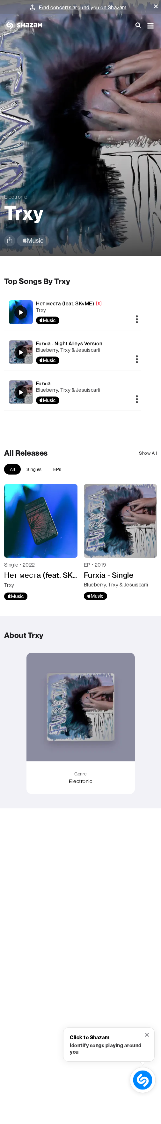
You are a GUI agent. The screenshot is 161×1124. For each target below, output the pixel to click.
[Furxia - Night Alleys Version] (72, 352)
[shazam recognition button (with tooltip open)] (143, 1080)
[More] (137, 319)
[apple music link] (33, 240)
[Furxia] (72, 392)
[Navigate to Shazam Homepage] (26, 25)
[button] (156, 6)
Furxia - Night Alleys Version (69, 343)
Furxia (43, 383)
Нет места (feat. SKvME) (65, 303)
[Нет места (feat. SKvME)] (72, 312)
